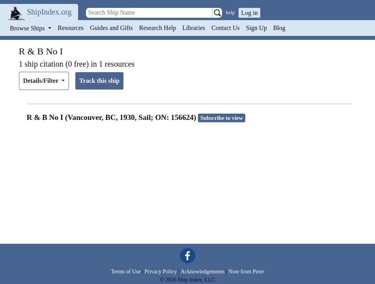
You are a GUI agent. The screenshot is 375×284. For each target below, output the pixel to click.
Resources (71, 27)
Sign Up (256, 27)
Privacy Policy (160, 272)
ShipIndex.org (49, 11)
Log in (249, 12)
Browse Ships (28, 28)
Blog (279, 27)
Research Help (157, 27)
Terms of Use (125, 272)
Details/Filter (41, 80)
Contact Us (225, 27)
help (230, 12)
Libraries (193, 27)
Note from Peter (246, 272)
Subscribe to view (221, 118)
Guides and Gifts (111, 27)
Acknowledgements (202, 272)
